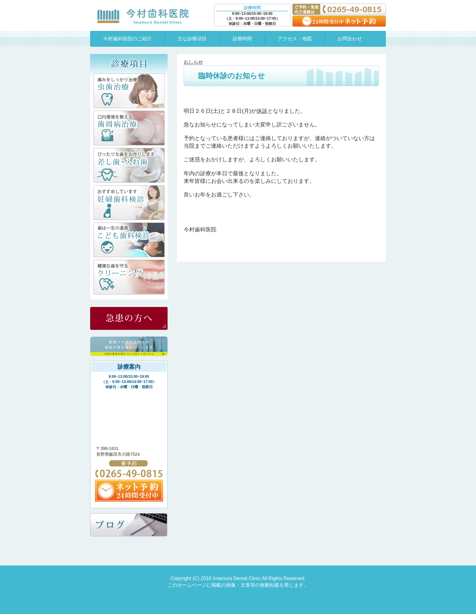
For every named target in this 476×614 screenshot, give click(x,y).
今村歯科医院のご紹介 (127, 38)
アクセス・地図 (295, 38)
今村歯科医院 (143, 16)
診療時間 (242, 38)
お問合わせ (350, 38)
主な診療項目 (192, 38)
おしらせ (193, 62)
